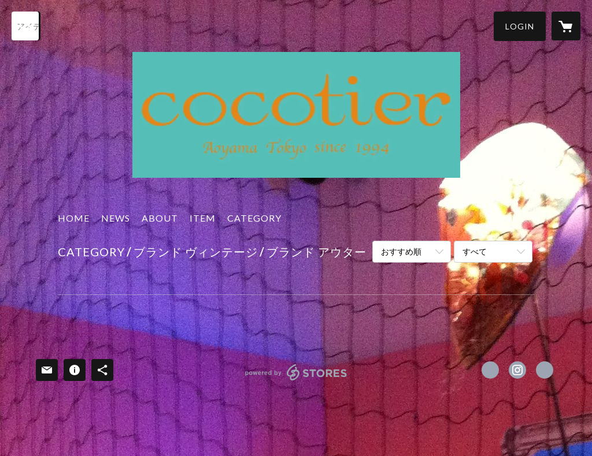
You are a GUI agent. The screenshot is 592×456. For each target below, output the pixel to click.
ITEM (203, 217)
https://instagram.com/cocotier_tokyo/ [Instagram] (517, 370)
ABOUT (160, 217)
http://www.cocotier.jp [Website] (544, 370)
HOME (74, 217)
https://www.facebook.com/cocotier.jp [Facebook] (490, 370)
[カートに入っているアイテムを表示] (566, 26)
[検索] (26, 26)
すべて (474, 251)
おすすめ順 (401, 251)
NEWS (115, 217)
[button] (520, 26)
